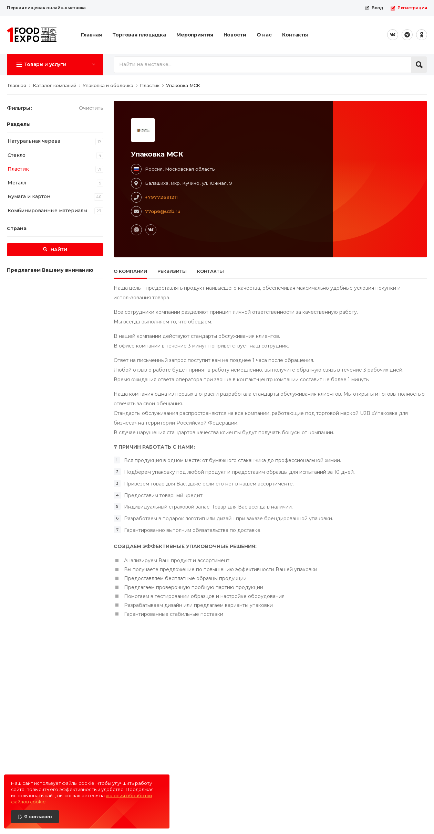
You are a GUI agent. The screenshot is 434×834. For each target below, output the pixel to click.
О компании (130, 271)
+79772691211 (161, 197)
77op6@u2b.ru (162, 211)
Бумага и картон (29, 196)
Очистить (91, 108)
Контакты (295, 35)
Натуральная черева (34, 141)
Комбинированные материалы (47, 210)
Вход (373, 8)
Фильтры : (19, 108)
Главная (91, 35)
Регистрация (408, 8)
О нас (264, 35)
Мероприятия (194, 35)
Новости (235, 35)
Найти (58, 249)
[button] (55, 64)
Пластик (18, 169)
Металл (17, 183)
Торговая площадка (139, 35)
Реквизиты (172, 271)
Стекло (16, 155)
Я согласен (38, 816)
